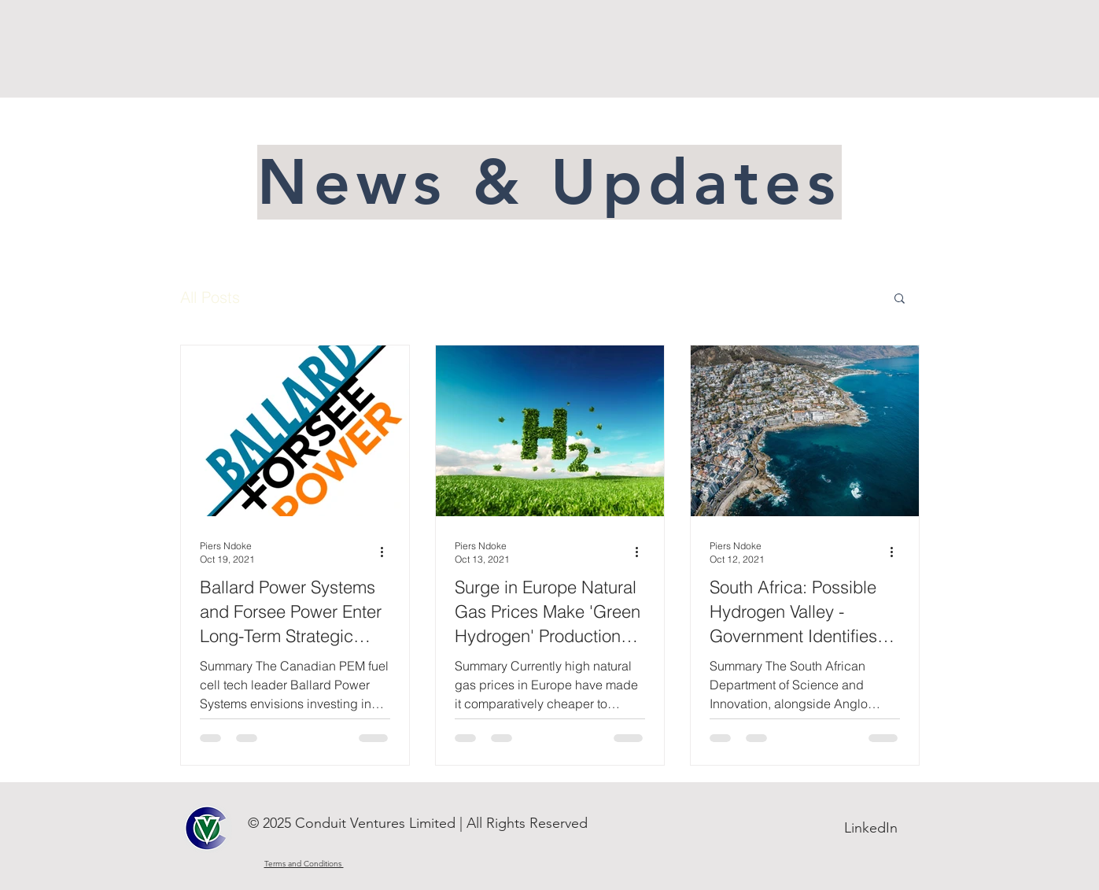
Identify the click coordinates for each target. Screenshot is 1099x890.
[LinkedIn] (871, 828)
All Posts (210, 297)
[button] (899, 299)
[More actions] (387, 551)
